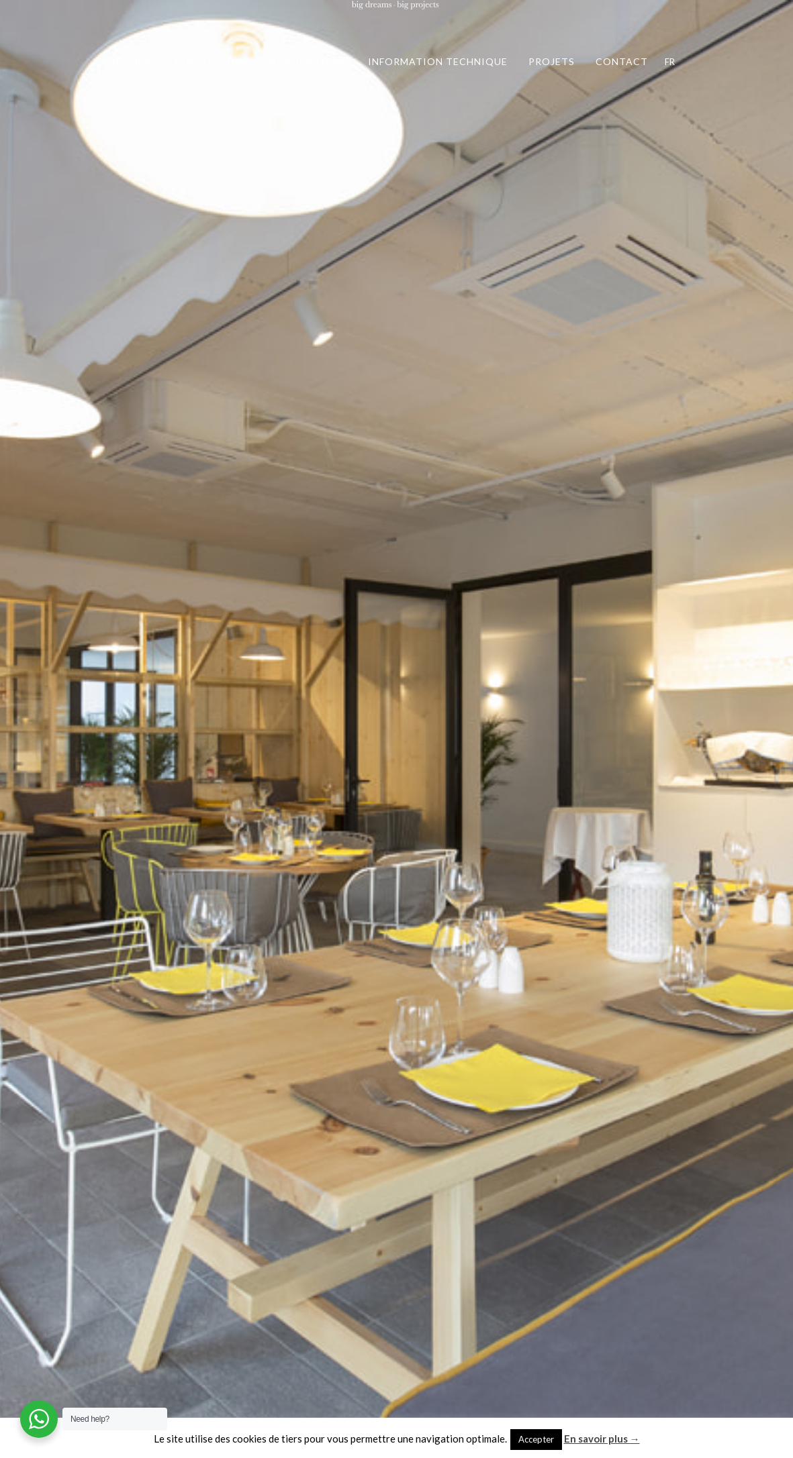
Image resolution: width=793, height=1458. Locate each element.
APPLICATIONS (308, 61)
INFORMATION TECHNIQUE (438, 61)
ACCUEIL (131, 61)
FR (670, 61)
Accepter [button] (536, 1439)
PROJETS (551, 61)
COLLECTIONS (211, 61)
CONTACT (622, 61)
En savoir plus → (602, 1439)
